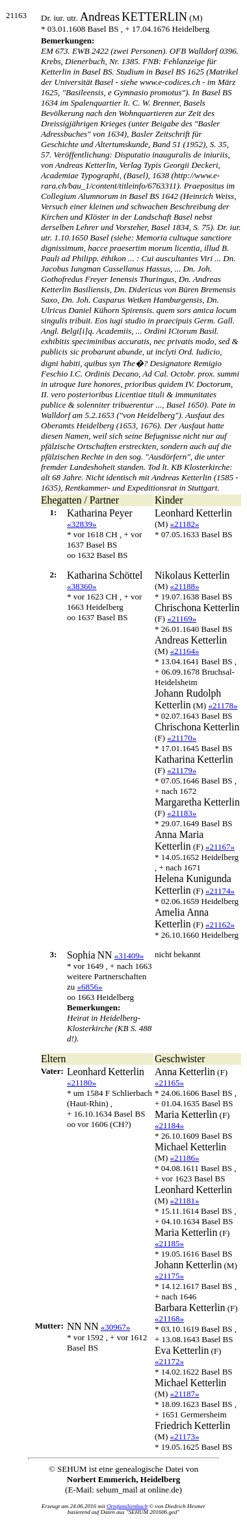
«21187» (184, 1394)
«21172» (169, 1361)
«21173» (184, 1436)
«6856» (90, 987)
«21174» (220, 891)
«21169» (181, 618)
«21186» (184, 1158)
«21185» (169, 1243)
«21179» (181, 770)
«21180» (81, 1082)
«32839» (82, 524)
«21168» (169, 1318)
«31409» (129, 955)
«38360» (82, 586)
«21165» (169, 1082)
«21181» (184, 1200)
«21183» (181, 813)
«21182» (184, 524)
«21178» (222, 705)
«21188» (184, 586)
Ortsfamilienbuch (127, 1506)
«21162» (220, 924)
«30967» (116, 1327)
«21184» (169, 1125)
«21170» (181, 738)
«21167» (220, 847)
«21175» (169, 1276)
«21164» (184, 651)
